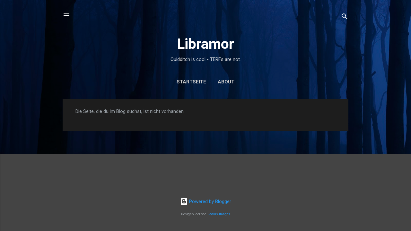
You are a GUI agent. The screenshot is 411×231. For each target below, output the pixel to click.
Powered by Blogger (205, 201)
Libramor (205, 43)
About (226, 82)
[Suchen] (344, 17)
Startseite (191, 82)
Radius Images (218, 214)
